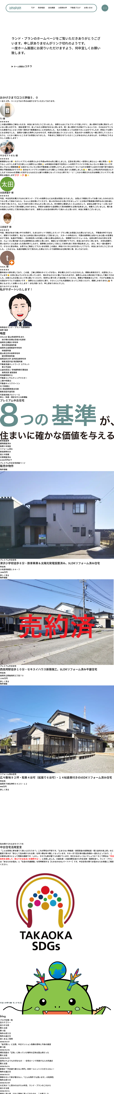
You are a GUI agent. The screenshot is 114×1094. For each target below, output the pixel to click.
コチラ (28, 66)
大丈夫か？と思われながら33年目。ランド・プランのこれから (25, 1086)
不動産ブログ (75, 8)
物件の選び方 (5, 1036)
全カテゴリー (5, 1023)
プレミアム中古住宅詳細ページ (12, 463)
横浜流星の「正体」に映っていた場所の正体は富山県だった (24, 1053)
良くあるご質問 (6, 1039)
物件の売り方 (5, 1034)
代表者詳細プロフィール (10, 395)
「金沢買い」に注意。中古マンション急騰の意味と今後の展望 (25, 1044)
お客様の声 (62, 8)
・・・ (104, 8)
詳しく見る (4, 575)
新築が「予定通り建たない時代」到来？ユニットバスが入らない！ (27, 1069)
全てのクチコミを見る (9, 287)
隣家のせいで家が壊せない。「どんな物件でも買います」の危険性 (27, 1077)
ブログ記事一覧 (6, 1020)
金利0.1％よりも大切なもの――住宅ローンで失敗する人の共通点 (26, 1061)
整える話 (3, 1028)
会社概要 (51, 8)
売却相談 (41, 8)
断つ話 (2, 1031)
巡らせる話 (4, 1025)
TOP (32, 8)
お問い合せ (88, 8)
